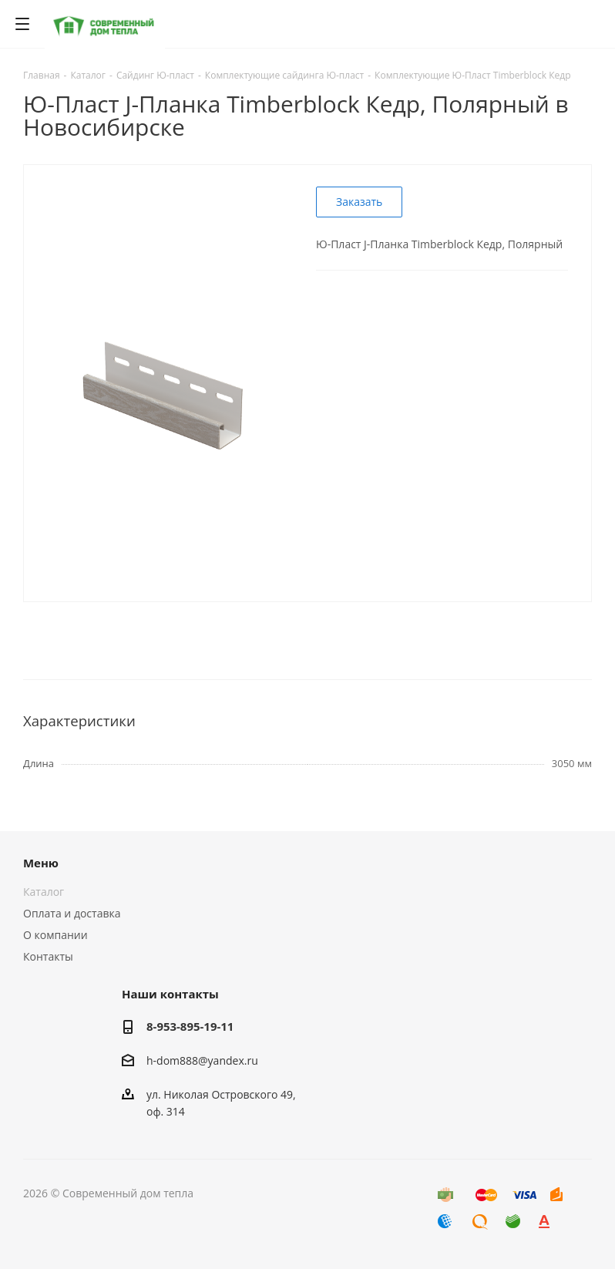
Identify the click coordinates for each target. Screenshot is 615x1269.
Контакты (48, 956)
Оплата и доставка (72, 913)
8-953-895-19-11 (190, 1026)
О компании (55, 934)
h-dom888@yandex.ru (202, 1060)
